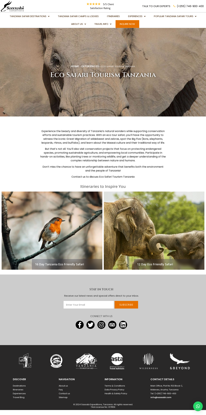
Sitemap (63, 402)
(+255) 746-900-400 (190, 6)
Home (75, 71)
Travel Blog (18, 402)
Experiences (90, 71)
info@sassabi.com (160, 402)
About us (63, 390)
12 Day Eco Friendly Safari (155, 269)
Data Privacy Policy (114, 394)
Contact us (64, 398)
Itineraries (18, 394)
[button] (198, 406)
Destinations (19, 390)
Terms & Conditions (115, 390)
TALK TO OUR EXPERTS (156, 6)
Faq (61, 394)
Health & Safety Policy (116, 398)
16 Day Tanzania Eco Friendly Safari (59, 269)
